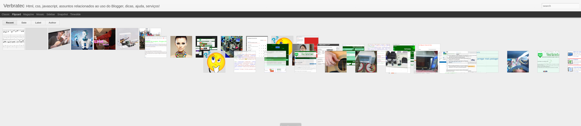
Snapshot (62, 14)
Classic (6, 14)
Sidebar (51, 14)
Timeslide (75, 14)
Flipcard (16, 14)
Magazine (28, 14)
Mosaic (40, 14)
